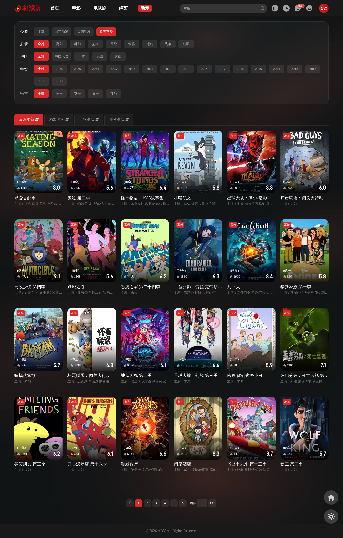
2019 (186, 69)
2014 (276, 69)
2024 (95, 69)
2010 (59, 81)
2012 (312, 69)
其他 (118, 56)
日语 (95, 93)
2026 (59, 69)
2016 (240, 69)
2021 (149, 69)
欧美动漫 (106, 31)
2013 (294, 69)
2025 (77, 69)
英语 (77, 93)
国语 (59, 93)
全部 (41, 31)
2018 (204, 69)
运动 (149, 44)
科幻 (77, 44)
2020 (168, 69)
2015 (258, 69)
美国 (99, 56)
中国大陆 (61, 56)
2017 (222, 69)
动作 (131, 44)
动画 (186, 44)
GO (212, 503)
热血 (95, 44)
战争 (168, 44)
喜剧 (59, 44)
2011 (41, 81)
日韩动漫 (84, 31)
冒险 (113, 44)
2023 (113, 69)
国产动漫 (61, 31)
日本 (81, 56)
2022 (131, 69)
